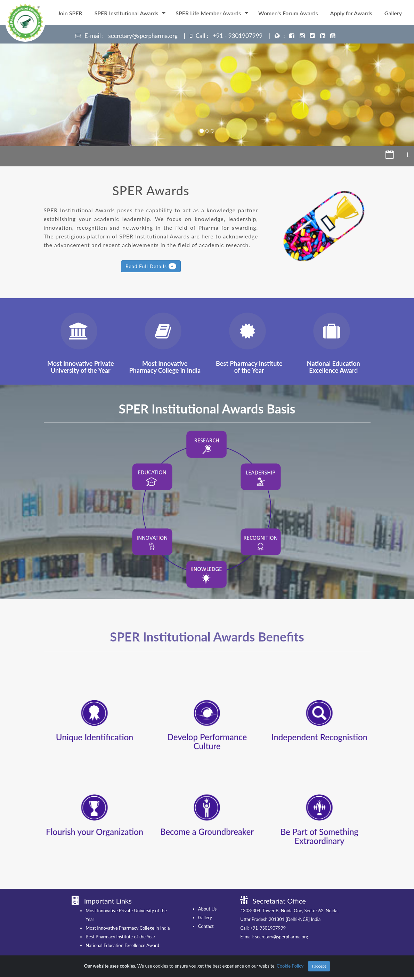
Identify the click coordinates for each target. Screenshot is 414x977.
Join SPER (70, 13)
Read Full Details (150, 266)
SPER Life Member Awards (208, 13)
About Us (189, 909)
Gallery (393, 13)
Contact (188, 926)
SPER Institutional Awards (127, 13)
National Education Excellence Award (104, 945)
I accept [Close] (319, 966)
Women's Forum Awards (288, 13)
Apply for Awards (351, 13)
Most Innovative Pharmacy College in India (110, 928)
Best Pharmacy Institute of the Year (103, 936)
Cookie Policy (290, 966)
